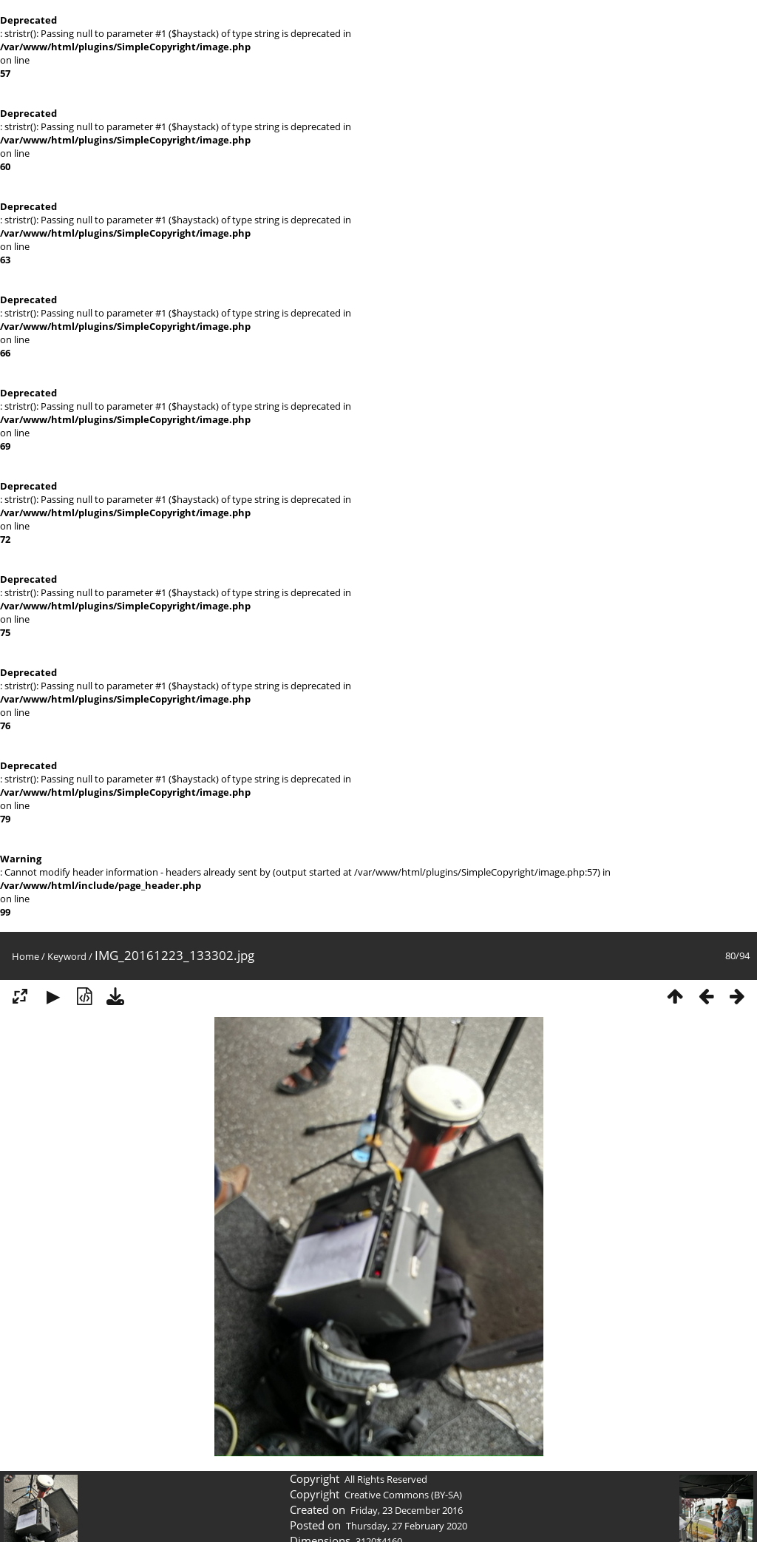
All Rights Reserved (385, 1479)
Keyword (66, 956)
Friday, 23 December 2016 (406, 1510)
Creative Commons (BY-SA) (403, 1494)
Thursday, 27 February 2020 (406, 1525)
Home (25, 956)
